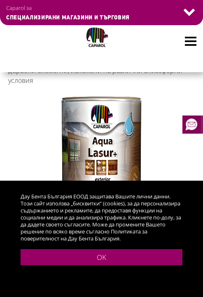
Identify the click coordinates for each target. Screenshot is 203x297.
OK (101, 257)
